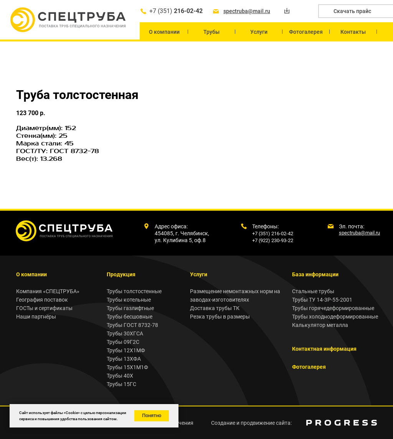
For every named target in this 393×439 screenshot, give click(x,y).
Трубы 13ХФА (124, 359)
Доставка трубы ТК (214, 308)
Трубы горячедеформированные (333, 308)
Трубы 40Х (120, 376)
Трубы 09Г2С (123, 342)
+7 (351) (176, 11)
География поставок (42, 300)
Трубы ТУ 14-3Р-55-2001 (322, 300)
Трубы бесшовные (129, 317)
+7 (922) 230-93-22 (272, 240)
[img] (341, 423)
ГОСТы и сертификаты (44, 308)
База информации (315, 274)
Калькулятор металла (320, 325)
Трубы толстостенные (134, 291)
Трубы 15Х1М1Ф (127, 367)
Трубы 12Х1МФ (126, 350)
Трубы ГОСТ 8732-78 (132, 325)
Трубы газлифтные (130, 308)
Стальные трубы (313, 291)
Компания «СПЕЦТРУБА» (47, 291)
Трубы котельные (129, 300)
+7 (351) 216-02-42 (272, 233)
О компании (31, 274)
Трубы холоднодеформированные (335, 317)
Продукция (121, 274)
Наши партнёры (36, 317)
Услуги (198, 274)
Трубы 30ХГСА (125, 333)
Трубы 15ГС (121, 384)
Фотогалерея (309, 367)
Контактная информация (324, 349)
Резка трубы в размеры (220, 317)
